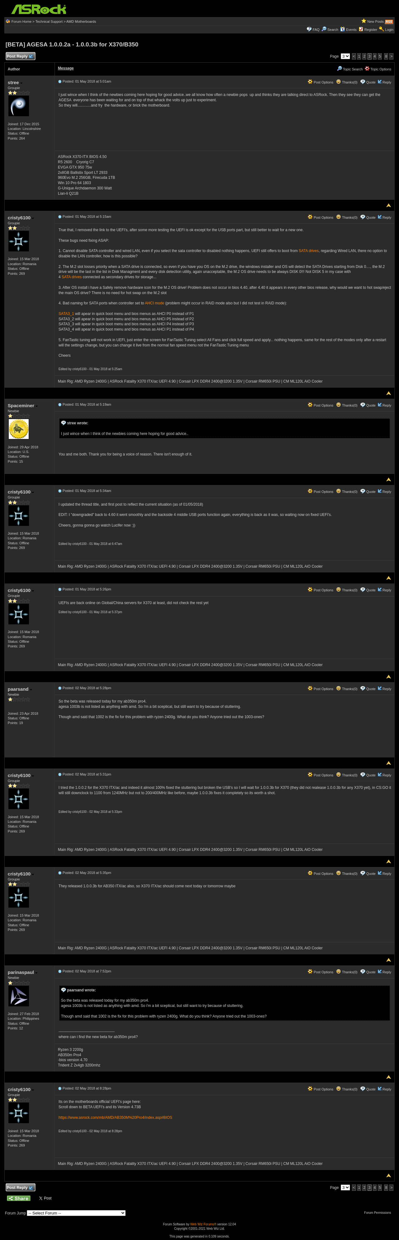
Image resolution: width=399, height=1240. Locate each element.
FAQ (316, 29)
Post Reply (20, 56)
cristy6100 (21, 217)
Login (389, 29)
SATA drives (309, 251)
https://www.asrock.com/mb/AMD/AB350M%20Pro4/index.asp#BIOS (115, 1117)
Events (348, 29)
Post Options (320, 82)
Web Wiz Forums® (203, 1224)
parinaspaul (22, 972)
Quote (371, 82)
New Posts (376, 21)
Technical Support (48, 21)
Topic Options (378, 69)
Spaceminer (23, 405)
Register (370, 29)
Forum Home (21, 21)
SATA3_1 (66, 314)
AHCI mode (154, 303)
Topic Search (350, 69)
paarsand (20, 689)
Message (66, 68)
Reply (386, 82)
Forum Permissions (379, 1212)
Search (332, 29)
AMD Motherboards (81, 21)
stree (15, 82)
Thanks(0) (346, 82)
